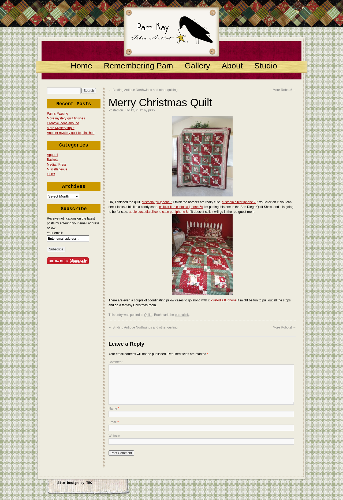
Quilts (51, 174)
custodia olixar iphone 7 (239, 202)
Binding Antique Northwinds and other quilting (143, 90)
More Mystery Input (60, 128)
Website (114, 436)
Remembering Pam (138, 65)
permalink (182, 315)
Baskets (52, 160)
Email (114, 422)
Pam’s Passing (57, 113)
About (232, 65)
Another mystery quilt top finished (70, 133)
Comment (115, 362)
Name (114, 408)
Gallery (197, 65)
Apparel (52, 155)
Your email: (55, 233)
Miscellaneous (57, 169)
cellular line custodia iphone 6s (181, 207)
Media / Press (56, 164)
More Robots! (284, 90)
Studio (265, 65)
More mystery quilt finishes (66, 118)
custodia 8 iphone (224, 300)
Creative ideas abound (63, 123)
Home (81, 65)
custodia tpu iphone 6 (157, 202)
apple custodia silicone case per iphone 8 (158, 212)
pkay (151, 110)
